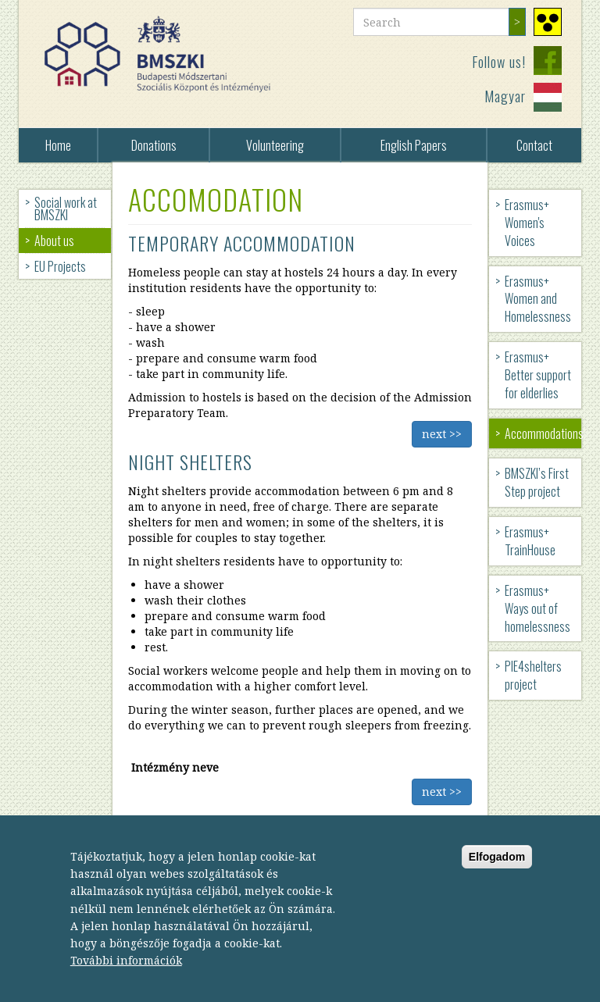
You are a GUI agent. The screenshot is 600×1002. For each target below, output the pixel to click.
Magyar (505, 96)
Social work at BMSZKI (65, 208)
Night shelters (190, 462)
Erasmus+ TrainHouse (530, 540)
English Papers (413, 145)
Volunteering (275, 145)
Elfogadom (497, 867)
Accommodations (543, 433)
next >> (442, 433)
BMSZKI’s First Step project (537, 482)
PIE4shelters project (533, 675)
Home (58, 145)
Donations (154, 145)
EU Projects (60, 266)
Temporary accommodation (241, 243)
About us (54, 240)
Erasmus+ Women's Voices (527, 222)
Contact (534, 145)
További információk (126, 970)
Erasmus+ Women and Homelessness (538, 299)
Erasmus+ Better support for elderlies (538, 375)
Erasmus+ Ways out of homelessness (537, 608)
